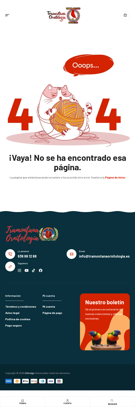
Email (82, 251)
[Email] (71, 254)
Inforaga (29, 372)
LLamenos (23, 251)
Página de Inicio (115, 177)
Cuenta (67, 403)
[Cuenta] (67, 400)
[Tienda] (22, 400)
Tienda (22, 403)
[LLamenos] (10, 254)
